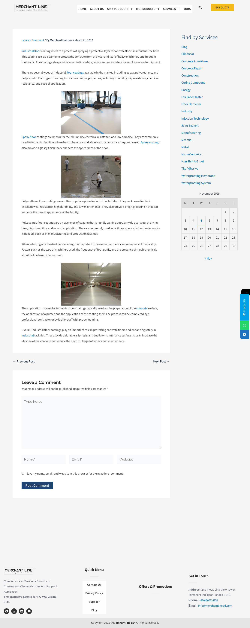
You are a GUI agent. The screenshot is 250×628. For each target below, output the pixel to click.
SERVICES (171, 7)
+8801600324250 (208, 600)
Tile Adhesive (189, 167)
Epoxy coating (149, 141)
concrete (141, 307)
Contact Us (94, 588)
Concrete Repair (192, 67)
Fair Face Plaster (192, 96)
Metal (185, 146)
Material (186, 139)
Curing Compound (193, 81)
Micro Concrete (191, 153)
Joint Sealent (190, 124)
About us (97, 7)
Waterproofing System (196, 182)
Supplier (94, 601)
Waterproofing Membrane (198, 174)
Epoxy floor (29, 136)
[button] (119, 7)
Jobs (187, 7)
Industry (186, 110)
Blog (184, 46)
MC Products (148, 7)
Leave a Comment (33, 39)
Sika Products (120, 7)
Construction (190, 74)
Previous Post (24, 360)
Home (83, 7)
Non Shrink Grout (192, 160)
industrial (28, 334)
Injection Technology (195, 117)
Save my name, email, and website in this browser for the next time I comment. (75, 472)
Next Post (161, 360)
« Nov (208, 257)
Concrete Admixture (194, 60)
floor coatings (75, 71)
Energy (186, 88)
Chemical (187, 53)
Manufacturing (191, 131)
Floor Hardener (191, 103)
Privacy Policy (94, 594)
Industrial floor (31, 50)
